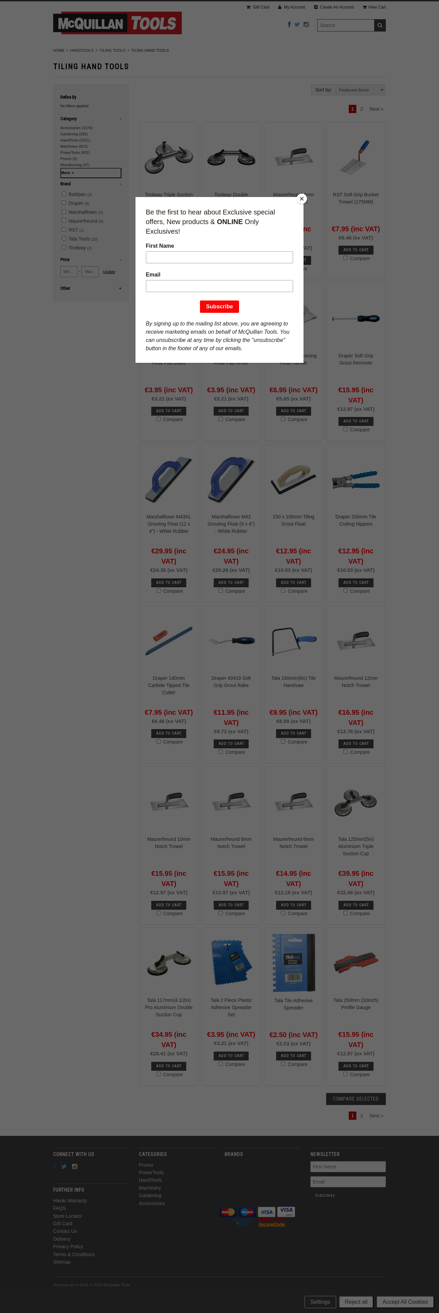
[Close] (302, 199)
